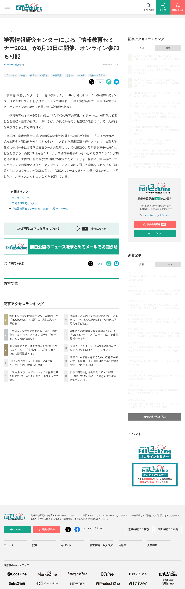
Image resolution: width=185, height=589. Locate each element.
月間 (168, 48)
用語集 (122, 545)
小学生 (69, 75)
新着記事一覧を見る (154, 416)
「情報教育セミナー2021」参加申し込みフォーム (40, 208)
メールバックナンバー (155, 215)
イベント (66, 545)
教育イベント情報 (39, 75)
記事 (141, 264)
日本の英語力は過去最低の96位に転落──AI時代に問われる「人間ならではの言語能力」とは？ (93, 376)
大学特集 (152, 545)
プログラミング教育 (15, 75)
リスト (100, 82)
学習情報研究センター (24, 203)
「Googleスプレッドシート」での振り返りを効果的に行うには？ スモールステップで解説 (33, 376)
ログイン (154, 233)
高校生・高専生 (97, 75)
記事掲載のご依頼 (139, 529)
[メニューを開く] (7, 7)
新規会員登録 (154, 224)
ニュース (168, 264)
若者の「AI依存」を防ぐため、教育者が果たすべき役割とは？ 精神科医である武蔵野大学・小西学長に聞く (94, 361)
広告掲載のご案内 (168, 529)
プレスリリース (21, 198)
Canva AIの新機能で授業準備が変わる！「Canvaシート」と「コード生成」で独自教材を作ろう (94, 334)
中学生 (81, 75)
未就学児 (57, 75)
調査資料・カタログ (101, 545)
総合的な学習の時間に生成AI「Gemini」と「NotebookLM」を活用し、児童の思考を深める (33, 319)
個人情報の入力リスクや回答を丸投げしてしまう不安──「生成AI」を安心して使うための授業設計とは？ (33, 350)
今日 (141, 48)
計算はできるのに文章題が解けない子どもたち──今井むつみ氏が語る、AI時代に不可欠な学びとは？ (94, 319)
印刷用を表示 (14, 263)
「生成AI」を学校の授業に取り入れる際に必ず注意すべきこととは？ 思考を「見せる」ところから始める (33, 334)
